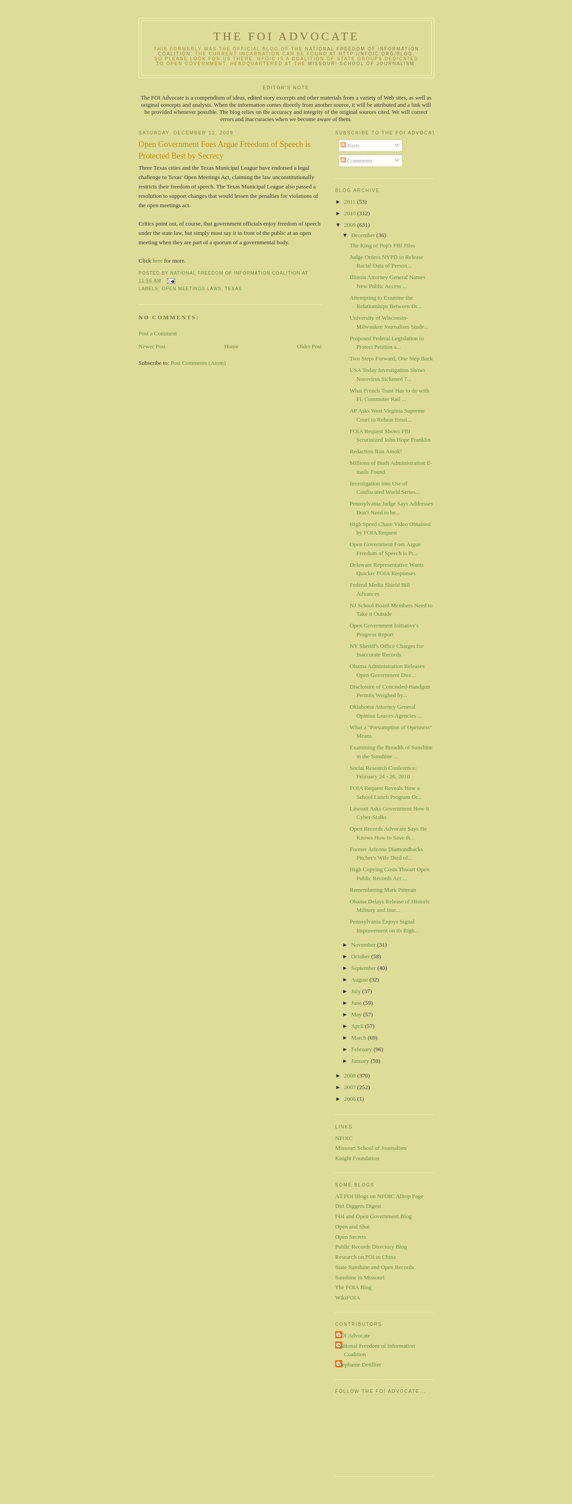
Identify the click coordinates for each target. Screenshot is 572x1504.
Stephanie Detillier (359, 1364)
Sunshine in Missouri (360, 1277)
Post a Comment (158, 333)
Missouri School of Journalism (361, 63)
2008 (350, 1075)
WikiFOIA (347, 1297)
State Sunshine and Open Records (374, 1267)
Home (231, 346)
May (357, 1014)
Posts (350, 145)
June (357, 1002)
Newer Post (152, 346)
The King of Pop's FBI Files (382, 245)
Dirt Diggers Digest (358, 1206)
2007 (350, 1087)
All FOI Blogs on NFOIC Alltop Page (379, 1196)
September (364, 968)
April (358, 1026)
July (356, 991)
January (361, 1060)
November (364, 944)
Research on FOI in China (365, 1256)
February (362, 1049)
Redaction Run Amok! (375, 451)
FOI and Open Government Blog (373, 1216)
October (361, 956)
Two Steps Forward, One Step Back (391, 358)
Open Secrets (350, 1236)
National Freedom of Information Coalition (376, 1350)
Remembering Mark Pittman (382, 889)
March (359, 1037)
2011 (350, 201)
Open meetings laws (192, 288)
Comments (357, 160)
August (360, 979)
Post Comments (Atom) (198, 362)
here (157, 260)
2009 (350, 224)
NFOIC (344, 1138)
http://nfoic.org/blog (376, 53)
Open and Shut (352, 1226)
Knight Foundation (357, 1158)
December (364, 235)
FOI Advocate (353, 1335)
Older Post (309, 346)
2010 (350, 213)
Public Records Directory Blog (371, 1246)
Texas (233, 288)
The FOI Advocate (286, 36)
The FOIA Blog (353, 1287)
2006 (350, 1098)
